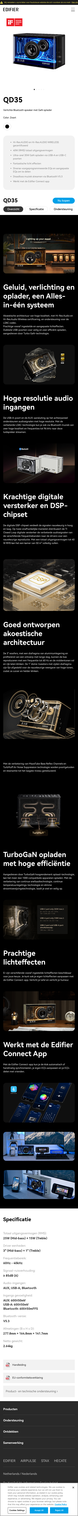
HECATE (60, 1461)
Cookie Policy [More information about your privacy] (61, 1504)
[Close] (73, 1487)
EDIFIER (9, 1461)
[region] (39, 1499)
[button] (34, 89)
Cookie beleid (49, 1483)
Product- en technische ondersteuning (31, 1391)
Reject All (59, 1510)
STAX (45, 1461)
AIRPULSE (28, 1461)
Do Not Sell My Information (21, 1483)
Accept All (39, 1510)
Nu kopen (64, 200)
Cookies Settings (17, 1510)
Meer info (75, 2)
